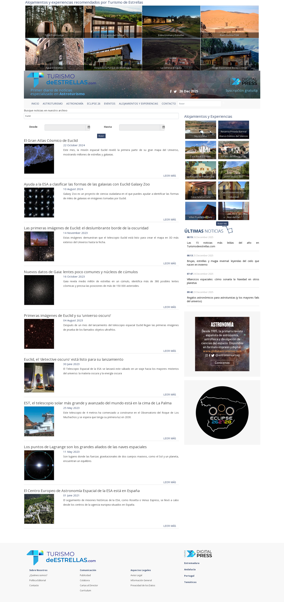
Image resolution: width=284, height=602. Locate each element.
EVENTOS (109, 103)
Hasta (108, 126)
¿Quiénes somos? (38, 575)
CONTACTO (169, 103)
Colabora (85, 580)
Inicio (35, 103)
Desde (33, 126)
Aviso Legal (136, 575)
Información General (141, 580)
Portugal (190, 575)
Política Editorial (37, 580)
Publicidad (85, 575)
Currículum (85, 590)
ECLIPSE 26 (93, 103)
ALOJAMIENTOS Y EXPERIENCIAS (138, 103)
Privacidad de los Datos (143, 585)
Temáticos (191, 582)
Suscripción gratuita (242, 90)
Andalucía (190, 569)
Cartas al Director (89, 585)
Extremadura (192, 563)
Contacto (34, 585)
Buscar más (222, 223)
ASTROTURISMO (53, 103)
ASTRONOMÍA (74, 103)
